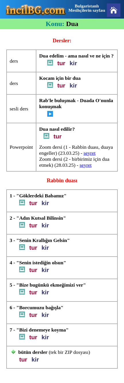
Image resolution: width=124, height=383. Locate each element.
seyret (90, 153)
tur (61, 63)
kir (73, 63)
